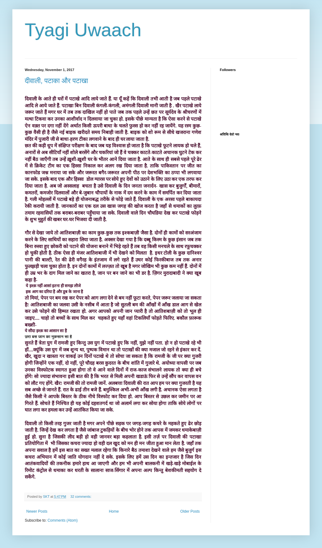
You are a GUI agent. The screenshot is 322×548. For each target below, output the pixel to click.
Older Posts (190, 511)
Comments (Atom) (62, 520)
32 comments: (81, 496)
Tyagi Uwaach (83, 30)
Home (114, 511)
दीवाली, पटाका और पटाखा (56, 81)
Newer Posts (36, 511)
